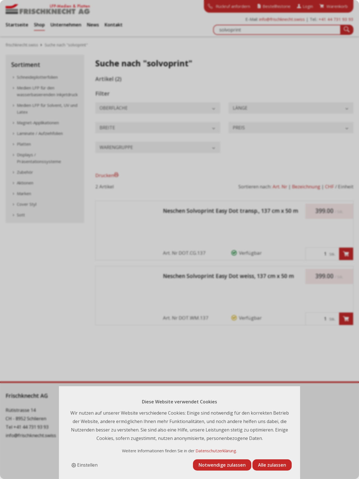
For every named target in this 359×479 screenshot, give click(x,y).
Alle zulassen (272, 465)
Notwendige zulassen (222, 465)
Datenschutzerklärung (215, 450)
